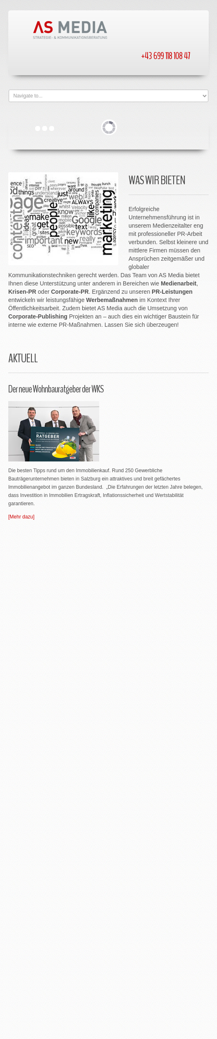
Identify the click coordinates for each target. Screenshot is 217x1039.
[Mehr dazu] (21, 517)
